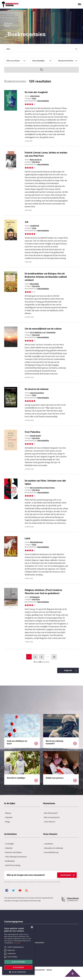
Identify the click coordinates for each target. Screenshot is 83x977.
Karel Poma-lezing (12, 865)
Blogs (7, 821)
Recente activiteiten (13, 852)
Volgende (68, 670)
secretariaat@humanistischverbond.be (28, 942)
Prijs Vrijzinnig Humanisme (15, 856)
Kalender (8, 817)
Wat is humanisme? (51, 817)
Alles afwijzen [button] (18, 967)
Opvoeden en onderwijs (53, 848)
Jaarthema (48, 843)
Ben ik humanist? (50, 813)
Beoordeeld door (37, 101)
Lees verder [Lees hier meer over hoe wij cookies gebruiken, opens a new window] (17, 943)
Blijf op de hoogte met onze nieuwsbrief (40, 875)
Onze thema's (49, 821)
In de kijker (9, 843)
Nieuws (7, 813)
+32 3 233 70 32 (19, 934)
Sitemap (49, 970)
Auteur (32, 96)
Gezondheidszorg (50, 852)
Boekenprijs (9, 861)
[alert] (18, 949)
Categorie (30, 98)
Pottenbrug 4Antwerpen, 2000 (19, 952)
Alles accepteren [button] (18, 962)
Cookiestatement (39, 970)
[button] (18, 972)
